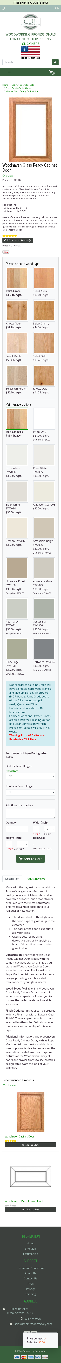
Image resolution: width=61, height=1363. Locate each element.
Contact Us (30, 1278)
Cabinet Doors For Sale (23, 84)
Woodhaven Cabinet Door (19, 1136)
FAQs (30, 1283)
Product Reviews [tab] (35, 878)
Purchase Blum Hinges (20, 786)
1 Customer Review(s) (18, 240)
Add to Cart (30, 859)
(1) (18, 1140)
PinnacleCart (40, 1351)
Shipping (30, 1294)
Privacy (30, 1289)
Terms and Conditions (30, 1268)
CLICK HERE (30, 44)
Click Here (30, 739)
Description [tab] (12, 878)
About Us (30, 1273)
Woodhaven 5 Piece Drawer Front (24, 1200)
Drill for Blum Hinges (19, 766)
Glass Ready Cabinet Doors (19, 88)
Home (5, 84)
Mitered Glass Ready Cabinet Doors (23, 91)
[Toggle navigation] (9, 72)
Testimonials (30, 1254)
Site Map (30, 1248)
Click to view (30, 1144)
